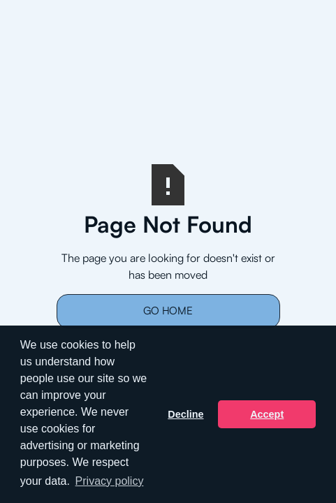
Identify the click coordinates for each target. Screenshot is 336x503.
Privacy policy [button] (109, 481)
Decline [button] (185, 414)
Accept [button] (267, 414)
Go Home (168, 310)
